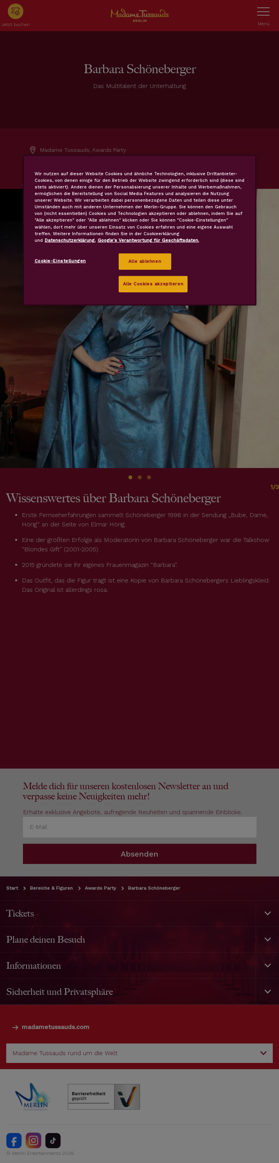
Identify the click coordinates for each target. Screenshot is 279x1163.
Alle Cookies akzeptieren (153, 283)
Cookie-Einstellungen (60, 260)
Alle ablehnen (144, 261)
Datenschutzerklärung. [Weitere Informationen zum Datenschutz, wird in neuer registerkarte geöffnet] (70, 240)
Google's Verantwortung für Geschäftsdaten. (148, 240)
